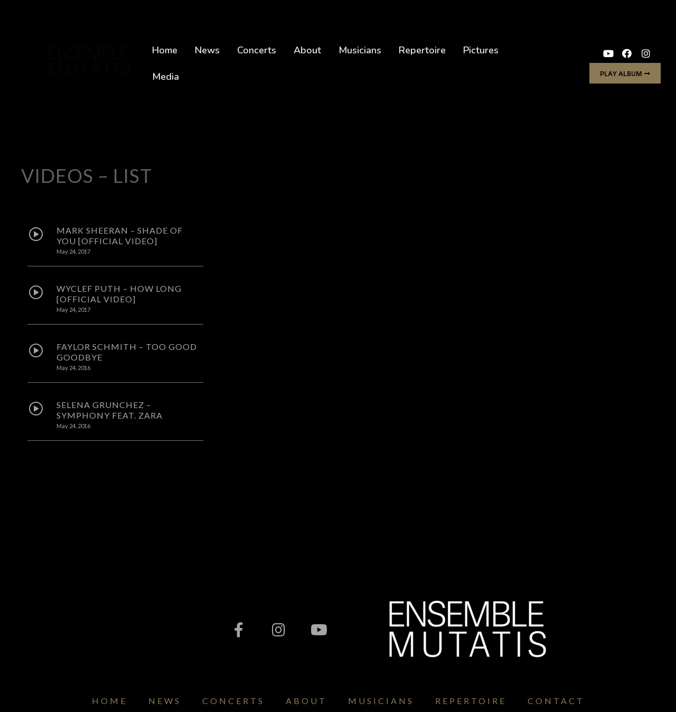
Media (165, 76)
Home (164, 50)
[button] (625, 73)
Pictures (481, 50)
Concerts (256, 50)
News (207, 50)
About (307, 50)
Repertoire (422, 50)
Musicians (360, 50)
